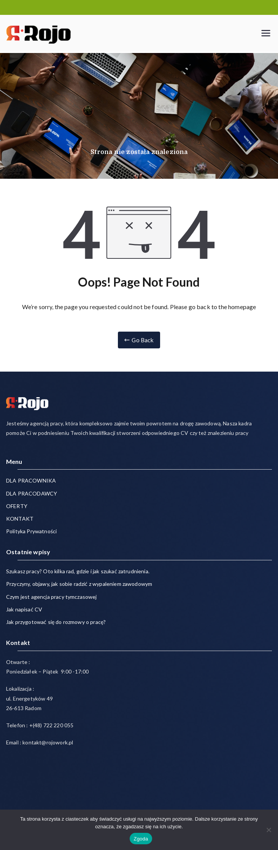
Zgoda (140, 839)
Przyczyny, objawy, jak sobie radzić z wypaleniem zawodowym (79, 584)
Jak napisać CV (24, 609)
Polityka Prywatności (31, 531)
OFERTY (16, 506)
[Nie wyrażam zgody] (268, 830)
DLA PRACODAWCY (31, 493)
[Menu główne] (266, 33)
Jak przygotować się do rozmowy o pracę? (56, 622)
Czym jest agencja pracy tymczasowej (51, 596)
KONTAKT (19, 518)
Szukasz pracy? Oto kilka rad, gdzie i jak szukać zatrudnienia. (77, 571)
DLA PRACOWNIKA (31, 481)
